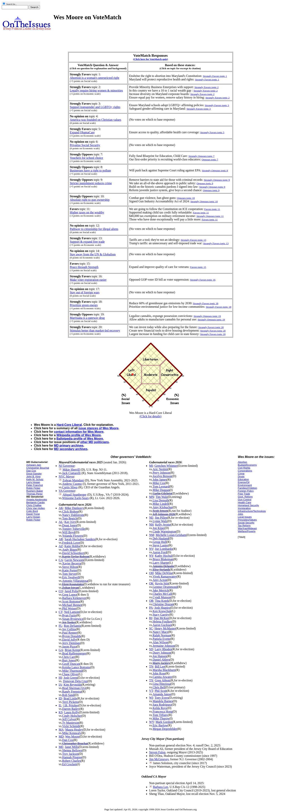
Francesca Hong (163, 711)
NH (151, 524)
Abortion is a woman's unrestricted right (94, 77)
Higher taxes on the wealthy (87, 212)
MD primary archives (68, 445)
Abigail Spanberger (75, 494)
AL (61, 522)
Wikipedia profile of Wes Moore (78, 435)
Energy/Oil (244, 482)
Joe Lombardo (164, 548)
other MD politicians (94, 442)
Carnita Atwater (162, 677)
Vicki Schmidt (71, 726)
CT (61, 612)
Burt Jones (68, 660)
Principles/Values (247, 519)
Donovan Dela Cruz (75, 681)
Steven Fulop (157, 752)
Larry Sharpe (161, 562)
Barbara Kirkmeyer (74, 598)
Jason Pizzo (69, 646)
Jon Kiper (159, 528)
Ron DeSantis (72, 625)
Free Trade (244, 493)
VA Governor (67, 490)
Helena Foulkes (162, 621)
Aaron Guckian (162, 625)
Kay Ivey (70, 522)
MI (151, 465)
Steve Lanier (160, 545)
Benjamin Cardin (35, 502)
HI (60, 677)
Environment (245, 485)
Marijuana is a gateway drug (87, 317)
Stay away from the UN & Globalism (93, 254)
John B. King (33, 476)
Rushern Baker (34, 490)
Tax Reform (244, 525)
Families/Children (247, 488)
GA (61, 650)
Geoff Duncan (71, 663)
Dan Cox (31, 470)
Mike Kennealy (71, 733)
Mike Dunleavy (74, 508)
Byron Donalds (71, 636)
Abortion (242, 462)
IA (60, 684)
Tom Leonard (161, 486)
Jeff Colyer (69, 719)
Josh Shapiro (162, 607)
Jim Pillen (161, 517)
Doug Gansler (34, 473)
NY (151, 555)
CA (61, 560)
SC (151, 628)
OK (151, 583)
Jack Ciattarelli (71, 473)
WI (151, 697)
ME (61, 747)
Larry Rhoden (163, 649)
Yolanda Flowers (72, 535)
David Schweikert (73, 553)
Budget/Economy (247, 465)
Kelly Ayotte (163, 524)
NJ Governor (67, 465)
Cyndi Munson (162, 597)
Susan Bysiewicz (72, 618)
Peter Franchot (34, 485)
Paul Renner (69, 632)
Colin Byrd (32, 511)
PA (151, 607)
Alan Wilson (160, 642)
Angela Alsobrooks (36, 499)
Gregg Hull (159, 542)
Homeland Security (248, 505)
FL (60, 625)
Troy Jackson (70, 753)
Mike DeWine (163, 573)
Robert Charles (71, 760)
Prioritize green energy (84, 305)
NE (151, 517)
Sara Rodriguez (162, 704)
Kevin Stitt (162, 583)
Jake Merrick (161, 590)
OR (151, 600)
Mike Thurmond (72, 670)
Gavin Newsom (74, 560)
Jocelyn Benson (162, 476)
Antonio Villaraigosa (75, 580)
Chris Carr (68, 657)
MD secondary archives (70, 449)
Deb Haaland (161, 538)
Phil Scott (161, 690)
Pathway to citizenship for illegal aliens (94, 229)
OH (151, 573)
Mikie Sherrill (71, 469)
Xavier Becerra (71, 563)
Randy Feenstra (71, 691)
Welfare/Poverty (247, 531)
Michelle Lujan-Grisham (171, 535)
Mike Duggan (161, 490)
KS (61, 712)
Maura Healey (74, 729)
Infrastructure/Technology (252, 511)
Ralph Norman (162, 635)
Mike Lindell (161, 503)
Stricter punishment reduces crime (91, 183)
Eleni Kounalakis (73, 584)
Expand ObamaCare (82, 132)
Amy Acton (160, 580)
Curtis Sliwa (70, 487)
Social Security (246, 522)
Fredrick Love (71, 542)
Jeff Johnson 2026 (164, 514)
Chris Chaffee (33, 505)
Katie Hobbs (72, 546)
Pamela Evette (161, 638)
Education (243, 479)
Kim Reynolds (72, 684)
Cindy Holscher (72, 715)
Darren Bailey (70, 708)
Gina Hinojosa (161, 683)
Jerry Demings (71, 643)
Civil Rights (244, 467)
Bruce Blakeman (163, 559)
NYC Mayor (66, 476)
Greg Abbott (162, 680)
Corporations (245, 470)
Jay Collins (69, 629)
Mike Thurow (161, 718)
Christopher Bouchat (37, 467)
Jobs (240, 514)
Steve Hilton (70, 567)
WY (151, 722)
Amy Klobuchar (163, 507)
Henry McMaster (165, 628)
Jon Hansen (160, 656)
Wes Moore (72, 736)
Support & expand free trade (87, 241)
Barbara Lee (160, 787)
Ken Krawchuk (162, 611)
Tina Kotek (162, 600)
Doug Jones (69, 525)
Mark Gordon (163, 722)
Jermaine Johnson (163, 645)
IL (60, 705)
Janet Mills (72, 747)
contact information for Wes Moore (78, 431)
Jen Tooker (69, 622)
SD (151, 649)
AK (61, 508)
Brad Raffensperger (74, 653)
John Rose (159, 673)
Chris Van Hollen (35, 508)
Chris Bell (159, 687)
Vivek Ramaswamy (165, 576)
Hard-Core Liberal (69, 424)
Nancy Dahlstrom (73, 515)
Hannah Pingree (72, 757)
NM (151, 535)
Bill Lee (160, 666)
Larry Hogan (33, 482)
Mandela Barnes (163, 701)
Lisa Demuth (161, 500)
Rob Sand (68, 695)
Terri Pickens (70, 702)
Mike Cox (159, 483)
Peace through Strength (84, 267)
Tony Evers (162, 697)
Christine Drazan (163, 604)
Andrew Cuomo (72, 483)
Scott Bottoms (71, 601)
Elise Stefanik (161, 569)
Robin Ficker (33, 488)
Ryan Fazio (69, 615)
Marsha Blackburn (164, 670)
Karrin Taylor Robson (75, 556)
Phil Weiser (69, 608)
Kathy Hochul (163, 555)
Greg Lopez (69, 594)
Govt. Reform (245, 496)
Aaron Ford (160, 552)
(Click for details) (150, 416)
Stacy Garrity (161, 614)
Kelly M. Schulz (34, 479)
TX (151, 680)
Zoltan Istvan (70, 587)
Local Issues (245, 516)
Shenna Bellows (72, 750)
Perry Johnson (161, 472)
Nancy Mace (160, 632)
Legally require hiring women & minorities (96, 90)
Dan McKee (161, 618)
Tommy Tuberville (73, 528)
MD (61, 736)
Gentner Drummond (165, 587)
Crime (241, 473)
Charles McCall (162, 593)
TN (151, 666)
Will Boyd (68, 532)
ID (60, 698)
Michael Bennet (72, 605)
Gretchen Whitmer (166, 465)
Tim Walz (162, 497)
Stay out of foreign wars (84, 292)
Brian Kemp (72, 650)
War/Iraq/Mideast (247, 528)
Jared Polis (71, 591)
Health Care (244, 502)
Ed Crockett (69, 764)
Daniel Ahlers (161, 659)
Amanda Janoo (162, 694)
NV (151, 548)
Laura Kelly (71, 712)
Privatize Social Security (85, 145)
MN (151, 497)
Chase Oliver (70, 674)
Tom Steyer (69, 573)
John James (160, 479)
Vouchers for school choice (86, 157)
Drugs (241, 476)
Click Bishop (70, 511)
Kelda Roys (160, 708)
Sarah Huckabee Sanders (79, 539)
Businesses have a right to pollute (90, 170)
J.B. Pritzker (71, 705)
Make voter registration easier (88, 279)
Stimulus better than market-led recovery (95, 330)
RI (150, 618)
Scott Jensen (160, 510)
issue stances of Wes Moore (99, 428)
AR (61, 539)
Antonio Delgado (163, 566)
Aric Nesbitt (160, 469)
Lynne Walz (160, 521)
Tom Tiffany (160, 715)
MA (61, 729)
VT (151, 690)
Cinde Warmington (164, 531)
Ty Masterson (70, 722)
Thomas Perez (34, 493)
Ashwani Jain (33, 465)
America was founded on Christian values (95, 119)
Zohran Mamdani (73, 480)
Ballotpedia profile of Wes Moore (79, 438)
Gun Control (244, 499)
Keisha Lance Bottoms (76, 667)
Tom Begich (69, 518)
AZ (61, 546)
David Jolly (69, 639)
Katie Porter (69, 570)
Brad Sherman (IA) (74, 688)
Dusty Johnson (162, 652)
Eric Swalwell (70, 577)
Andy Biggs (69, 549)
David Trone (33, 514)
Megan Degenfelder (165, 728)
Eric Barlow (160, 725)
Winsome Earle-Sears (75, 498)
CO (61, 591)
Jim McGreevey (159, 759)
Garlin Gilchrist (162, 493)
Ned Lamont (71, 612)
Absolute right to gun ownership (89, 199)
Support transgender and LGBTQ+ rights (95, 107)
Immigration (244, 508)
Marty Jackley (161, 663)
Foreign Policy (246, 490)
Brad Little (70, 698)
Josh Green (70, 677)
